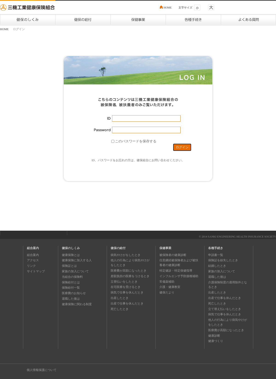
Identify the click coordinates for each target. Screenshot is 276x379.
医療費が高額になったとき (129, 270)
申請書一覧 (215, 255)
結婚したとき (217, 265)
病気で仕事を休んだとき (127, 292)
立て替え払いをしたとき (224, 309)
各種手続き (215, 248)
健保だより (166, 292)
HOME (168, 7)
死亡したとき (120, 309)
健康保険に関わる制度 (77, 304)
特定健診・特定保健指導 (175, 270)
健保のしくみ (71, 248)
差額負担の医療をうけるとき (130, 276)
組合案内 (33, 248)
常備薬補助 (166, 281)
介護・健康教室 (169, 287)
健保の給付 (118, 248)
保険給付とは (71, 282)
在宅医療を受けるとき (126, 287)
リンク (31, 265)
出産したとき (120, 298)
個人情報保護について (42, 370)
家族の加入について (75, 271)
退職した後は (71, 298)
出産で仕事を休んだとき (127, 303)
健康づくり (215, 341)
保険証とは (69, 265)
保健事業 (165, 248)
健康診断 (214, 335)
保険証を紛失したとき (223, 260)
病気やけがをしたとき (126, 255)
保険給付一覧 (71, 287)
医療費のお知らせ (74, 293)
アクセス (33, 260)
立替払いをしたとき (124, 281)
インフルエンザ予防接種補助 (178, 276)
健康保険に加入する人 (77, 260)
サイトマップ (36, 271)
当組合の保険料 (72, 277)
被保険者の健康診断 (172, 255)
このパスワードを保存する (135, 141)
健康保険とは (71, 255)
